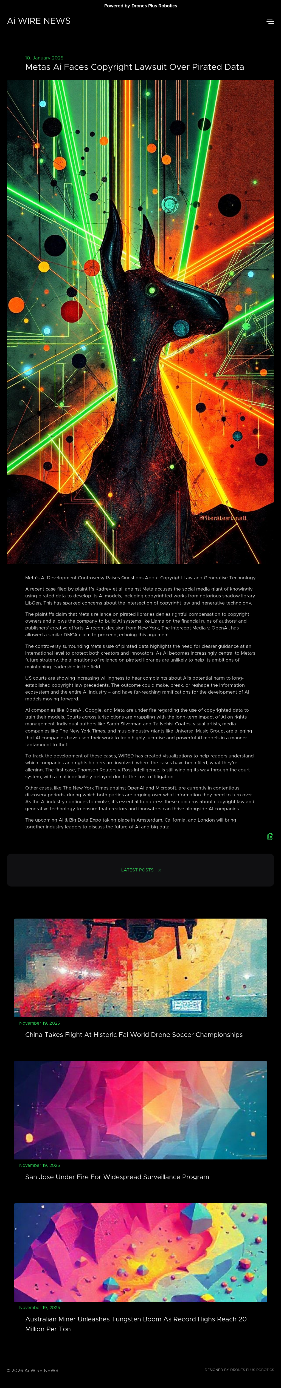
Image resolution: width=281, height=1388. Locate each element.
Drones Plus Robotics (154, 6)
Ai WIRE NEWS (39, 21)
